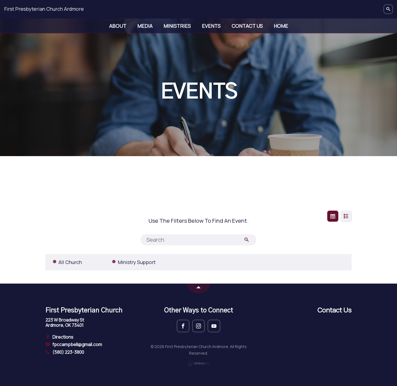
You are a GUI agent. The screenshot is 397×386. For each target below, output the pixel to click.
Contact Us (247, 26)
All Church (70, 262)
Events (211, 26)
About (117, 26)
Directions (59, 337)
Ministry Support (136, 262)
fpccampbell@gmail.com (73, 344)
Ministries (177, 26)
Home (281, 26)
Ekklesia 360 (198, 363)
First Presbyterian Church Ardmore (44, 9)
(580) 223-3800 (64, 352)
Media (144, 26)
